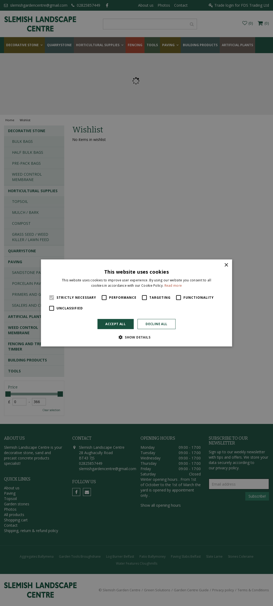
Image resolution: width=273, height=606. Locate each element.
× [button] (226, 265)
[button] (136, 337)
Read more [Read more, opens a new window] (173, 285)
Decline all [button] (156, 324)
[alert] (136, 303)
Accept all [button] (115, 324)
